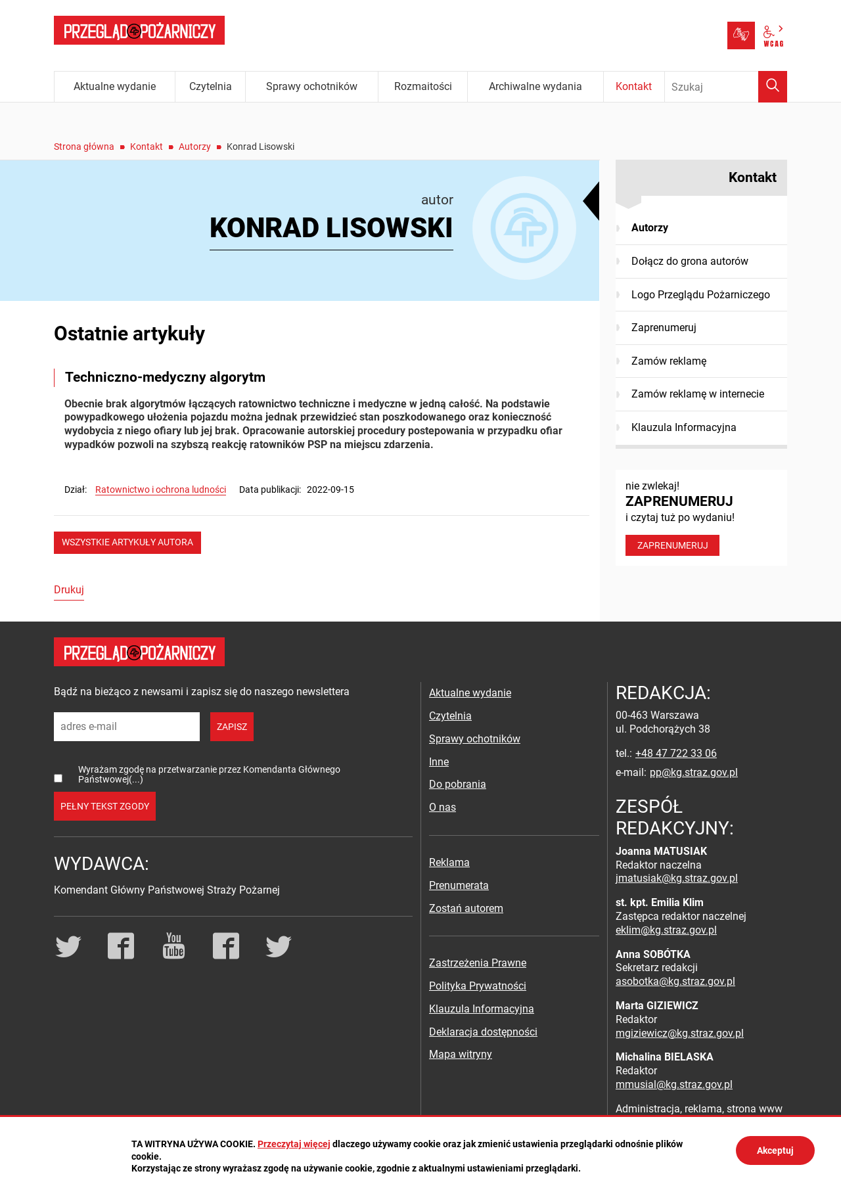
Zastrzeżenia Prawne (477, 963)
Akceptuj (775, 1150)
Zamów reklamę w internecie (697, 394)
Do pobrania (457, 784)
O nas (442, 807)
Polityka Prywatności (477, 986)
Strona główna (84, 146)
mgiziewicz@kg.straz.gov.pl (680, 1033)
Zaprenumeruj (663, 327)
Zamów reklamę (668, 361)
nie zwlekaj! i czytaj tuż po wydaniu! (701, 518)
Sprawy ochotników (474, 739)
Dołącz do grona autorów (689, 261)
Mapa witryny (460, 1054)
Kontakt (146, 146)
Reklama (449, 862)
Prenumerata (459, 885)
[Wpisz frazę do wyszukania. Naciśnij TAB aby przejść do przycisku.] (726, 86)
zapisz (232, 726)
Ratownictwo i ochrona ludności (160, 489)
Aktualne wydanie (470, 693)
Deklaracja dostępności (483, 1032)
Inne (439, 762)
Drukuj (69, 589)
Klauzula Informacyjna (684, 427)
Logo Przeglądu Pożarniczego (700, 294)
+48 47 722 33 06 (676, 753)
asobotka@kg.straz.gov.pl (675, 981)
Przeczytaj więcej (294, 1144)
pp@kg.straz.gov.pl (694, 772)
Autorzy (195, 146)
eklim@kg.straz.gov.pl (666, 930)
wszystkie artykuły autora (127, 542)
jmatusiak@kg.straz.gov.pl (677, 878)
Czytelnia (450, 716)
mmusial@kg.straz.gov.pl (674, 1084)
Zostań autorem (466, 908)
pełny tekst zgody (104, 806)
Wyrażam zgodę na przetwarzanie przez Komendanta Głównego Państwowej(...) (209, 774)
